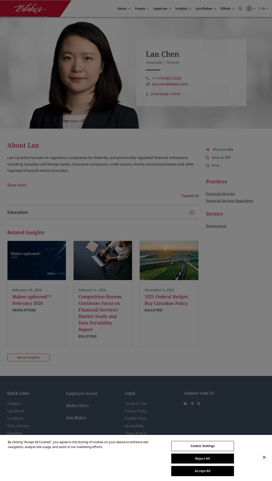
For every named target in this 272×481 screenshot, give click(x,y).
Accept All (202, 471)
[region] (136, 458)
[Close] (264, 457)
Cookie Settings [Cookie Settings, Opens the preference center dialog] (203, 446)
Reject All (202, 458)
